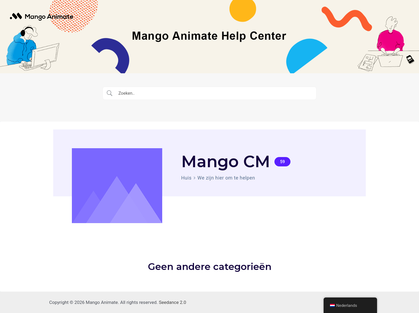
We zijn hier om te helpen (226, 178)
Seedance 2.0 (172, 302)
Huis (186, 178)
